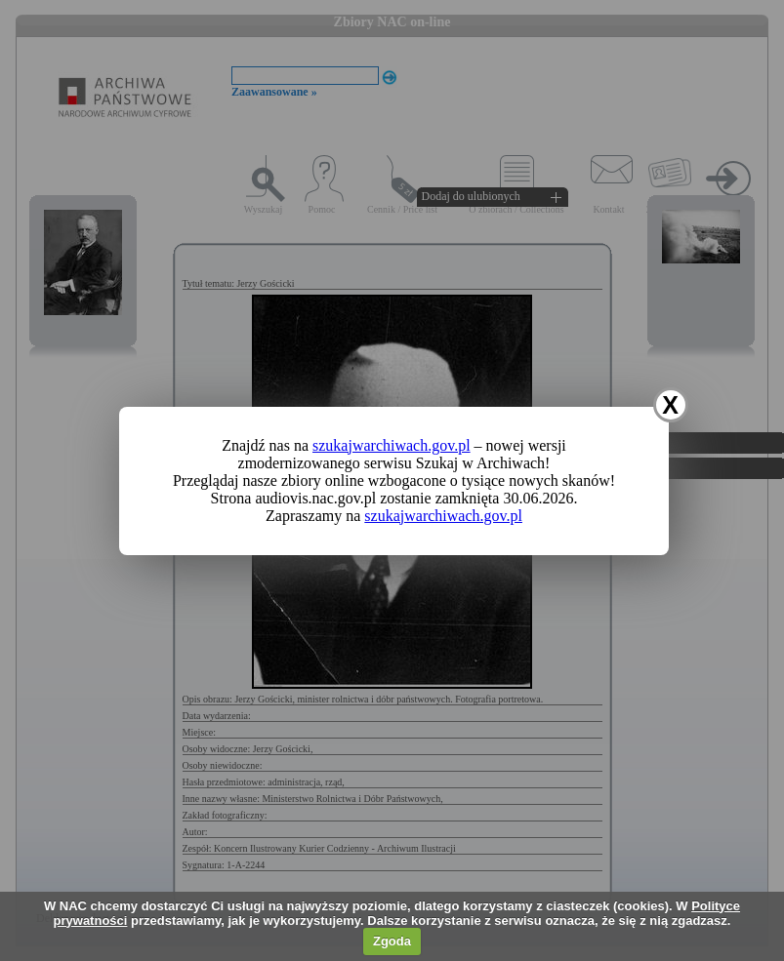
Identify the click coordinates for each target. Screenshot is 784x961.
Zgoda (392, 941)
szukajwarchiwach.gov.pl (391, 445)
